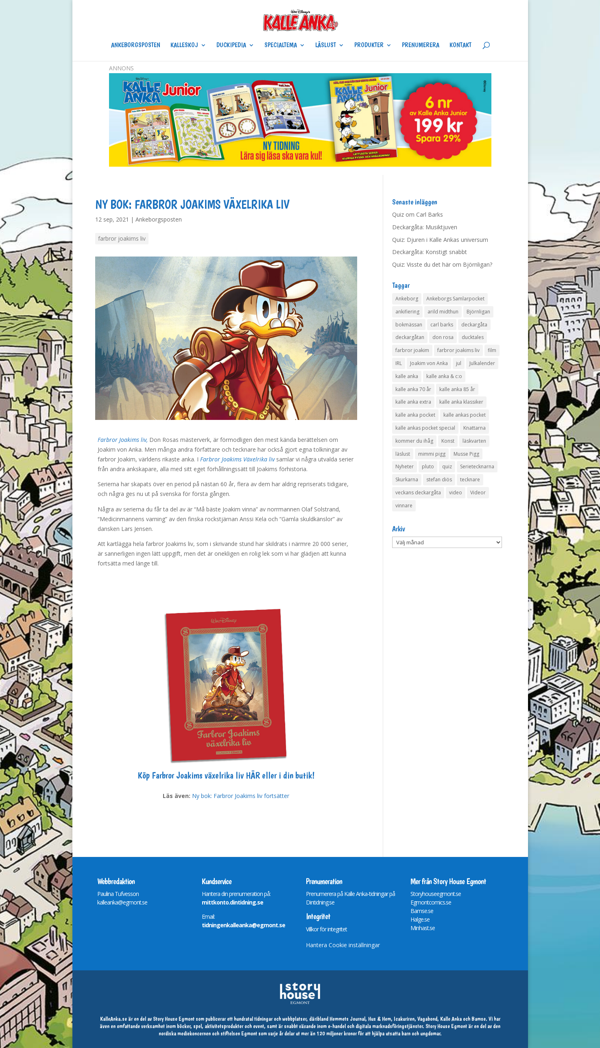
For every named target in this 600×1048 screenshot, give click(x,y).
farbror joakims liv (122, 238)
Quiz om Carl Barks (417, 214)
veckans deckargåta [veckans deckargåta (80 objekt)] (418, 492)
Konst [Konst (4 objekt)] (447, 440)
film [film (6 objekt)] (492, 350)
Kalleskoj (184, 45)
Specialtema (280, 45)
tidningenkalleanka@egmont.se (243, 925)
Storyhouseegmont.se (435, 894)
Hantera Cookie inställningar (343, 945)
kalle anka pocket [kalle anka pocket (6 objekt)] (415, 414)
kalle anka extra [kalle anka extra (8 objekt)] (413, 401)
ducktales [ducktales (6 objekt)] (473, 337)
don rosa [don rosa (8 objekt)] (443, 337)
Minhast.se (422, 928)
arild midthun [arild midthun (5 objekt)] (443, 311)
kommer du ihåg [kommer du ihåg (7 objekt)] (414, 440)
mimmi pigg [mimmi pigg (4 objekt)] (431, 453)
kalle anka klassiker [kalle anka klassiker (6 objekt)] (461, 401)
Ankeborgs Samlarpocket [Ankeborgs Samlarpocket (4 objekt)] (455, 298)
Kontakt (460, 45)
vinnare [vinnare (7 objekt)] (403, 505)
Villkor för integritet (326, 929)
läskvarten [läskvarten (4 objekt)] (474, 440)
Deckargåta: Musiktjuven (424, 227)
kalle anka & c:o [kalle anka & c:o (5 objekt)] (444, 376)
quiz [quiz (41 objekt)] (447, 466)
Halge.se (420, 919)
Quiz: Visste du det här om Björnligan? (442, 264)
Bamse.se (421, 911)
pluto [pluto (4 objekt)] (428, 466)
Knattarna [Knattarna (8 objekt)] (474, 427)
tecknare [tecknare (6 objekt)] (470, 479)
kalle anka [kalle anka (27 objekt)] (406, 376)
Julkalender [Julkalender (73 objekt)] (482, 363)
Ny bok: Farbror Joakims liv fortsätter (240, 796)
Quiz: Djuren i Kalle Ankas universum (440, 240)
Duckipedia (231, 45)
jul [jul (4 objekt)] (458, 363)
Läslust (325, 45)
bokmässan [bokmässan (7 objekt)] (408, 324)
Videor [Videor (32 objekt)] (478, 492)
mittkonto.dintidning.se (232, 902)
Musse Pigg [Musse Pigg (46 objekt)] (466, 453)
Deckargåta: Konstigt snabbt (429, 252)
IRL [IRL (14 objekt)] (398, 363)
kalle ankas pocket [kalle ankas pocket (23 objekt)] (464, 414)
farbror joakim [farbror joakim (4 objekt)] (412, 350)
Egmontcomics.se (430, 902)
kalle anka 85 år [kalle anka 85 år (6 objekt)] (457, 389)
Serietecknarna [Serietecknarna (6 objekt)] (477, 466)
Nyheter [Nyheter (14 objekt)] (404, 466)
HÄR (253, 775)
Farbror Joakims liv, (123, 440)
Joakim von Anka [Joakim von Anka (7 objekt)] (429, 363)
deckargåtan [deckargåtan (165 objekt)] (409, 337)
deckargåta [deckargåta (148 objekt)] (474, 324)
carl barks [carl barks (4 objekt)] (441, 324)
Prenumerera (420, 45)
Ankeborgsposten (135, 45)
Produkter (369, 45)
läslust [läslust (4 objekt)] (402, 453)
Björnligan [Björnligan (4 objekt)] (478, 311)
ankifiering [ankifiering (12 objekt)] (407, 311)
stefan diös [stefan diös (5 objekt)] (439, 479)
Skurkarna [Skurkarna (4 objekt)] (406, 479)
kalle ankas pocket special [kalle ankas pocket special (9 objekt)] (425, 427)
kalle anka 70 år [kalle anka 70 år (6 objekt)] (413, 389)
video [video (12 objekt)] (455, 492)
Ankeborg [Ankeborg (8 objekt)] (406, 298)
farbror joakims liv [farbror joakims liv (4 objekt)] (458, 350)
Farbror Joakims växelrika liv (199, 775)
